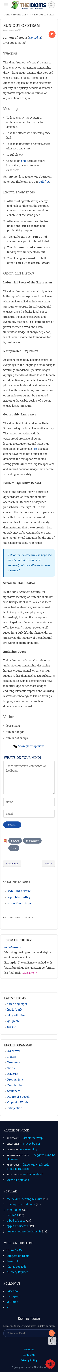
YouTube (12, 1302)
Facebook (13, 1291)
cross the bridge (19, 903)
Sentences (14, 1091)
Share (52, 1340)
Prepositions (15, 1079)
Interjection (14, 1108)
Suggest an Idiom (18, 1256)
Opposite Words (17, 1102)
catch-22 (12, 1215)
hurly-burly (15, 1010)
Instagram (13, 1296)
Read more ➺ (30, 972)
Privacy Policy (29, 1360)
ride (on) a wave (19, 891)
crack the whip (33, 1138)
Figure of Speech (18, 1097)
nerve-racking (28, 1149)
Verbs (11, 1068)
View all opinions (18, 1180)
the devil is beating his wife (24, 1199)
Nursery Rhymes (17, 1272)
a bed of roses (16, 1221)
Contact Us (29, 1355)
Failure (15, 840)
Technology (32, 840)
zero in (11, 1027)
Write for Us (15, 1250)
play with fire (16, 1015)
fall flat (44, 182)
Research (13, 1261)
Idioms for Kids (17, 1267)
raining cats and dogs (21, 1204)
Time (14, 848)
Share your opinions (31, 746)
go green (13, 1021)
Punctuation (15, 1085)
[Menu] (6, 5)
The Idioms (40, 1367)
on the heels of (33, 1174)
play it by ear (31, 1144)
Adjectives (14, 1051)
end (23, 161)
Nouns (11, 1057)
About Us (29, 1349)
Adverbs (12, 1074)
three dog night (17, 1004)
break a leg (14, 1210)
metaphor (35, 38)
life (35, 449)
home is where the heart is (24, 1231)
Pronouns (13, 1062)
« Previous (12, 863)
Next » (48, 863)
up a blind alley (19, 897)
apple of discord (17, 1226)
